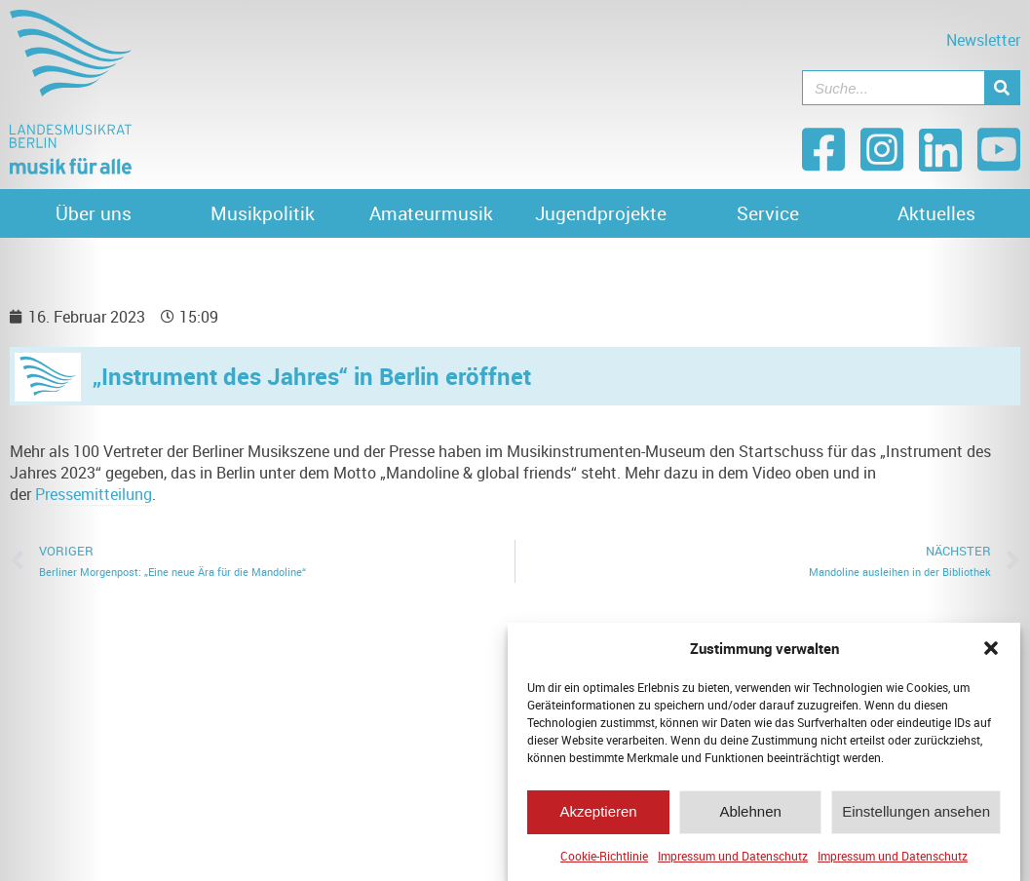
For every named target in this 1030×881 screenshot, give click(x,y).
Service (768, 213)
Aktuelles (936, 213)
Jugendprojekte (601, 213)
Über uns (94, 213)
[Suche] (1001, 87)
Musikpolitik (262, 213)
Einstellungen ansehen (916, 816)
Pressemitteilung (93, 494)
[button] (991, 653)
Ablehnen (750, 816)
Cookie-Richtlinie (604, 860)
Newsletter (983, 40)
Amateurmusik (431, 213)
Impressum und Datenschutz (733, 860)
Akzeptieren (597, 816)
